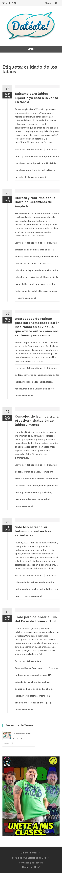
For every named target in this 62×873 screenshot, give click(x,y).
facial (39, 277)
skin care (42, 291)
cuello (36, 256)
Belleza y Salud (34, 149)
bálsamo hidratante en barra (39, 249)
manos (42, 485)
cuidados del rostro (25, 277)
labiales (49, 689)
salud (47, 499)
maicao (18, 388)
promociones (22, 702)
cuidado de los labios (34, 156)
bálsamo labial (22, 582)
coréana (27, 256)
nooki (45, 163)
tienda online (36, 702)
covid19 (47, 675)
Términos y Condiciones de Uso (29, 857)
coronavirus (36, 675)
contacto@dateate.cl (31, 862)
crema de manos (31, 471)
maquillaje (28, 388)
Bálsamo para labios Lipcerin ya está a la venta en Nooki (36, 98)
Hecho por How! (31, 867)
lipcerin (37, 163)
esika (41, 689)
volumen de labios (44, 388)
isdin (28, 485)
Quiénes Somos (29, 852)
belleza (18, 156)
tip (45, 702)
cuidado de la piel (49, 256)
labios (29, 163)
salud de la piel (29, 291)
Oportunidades (23, 668)
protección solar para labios (36, 492)
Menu (48, 3)
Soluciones (37, 668)
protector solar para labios (29, 499)
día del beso (31, 689)
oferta (25, 695)
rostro (44, 284)
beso (26, 675)
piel (38, 284)
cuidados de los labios (46, 270)
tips (50, 702)
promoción (44, 695)
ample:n (19, 249)
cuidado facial (45, 263)
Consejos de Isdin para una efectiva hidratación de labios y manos (37, 420)
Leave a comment (37, 177)
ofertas (34, 695)
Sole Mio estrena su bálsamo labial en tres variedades (33, 531)
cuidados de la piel (24, 270)
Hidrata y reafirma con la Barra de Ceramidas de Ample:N (35, 202)
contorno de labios (33, 375)
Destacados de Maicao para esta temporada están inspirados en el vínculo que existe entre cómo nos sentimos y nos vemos (37, 327)
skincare (52, 291)
